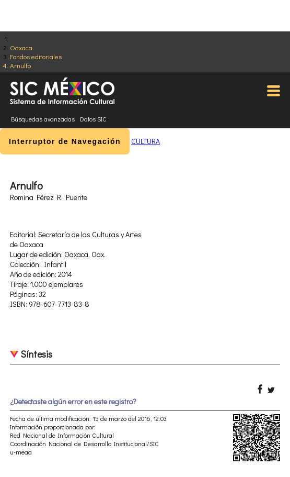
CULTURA (145, 141)
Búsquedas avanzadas (43, 119)
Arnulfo (20, 65)
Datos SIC (93, 119)
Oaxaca (21, 47)
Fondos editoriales (36, 56)
